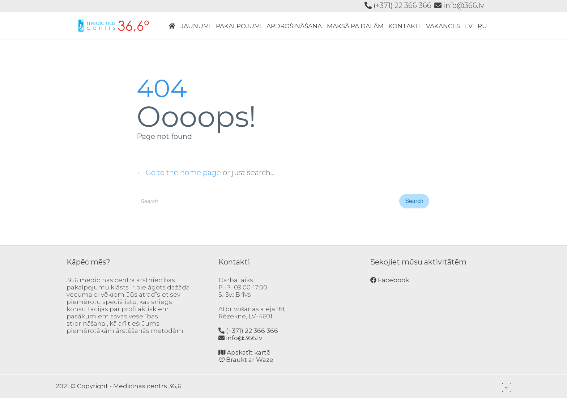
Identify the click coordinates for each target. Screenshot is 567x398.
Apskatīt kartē (244, 352)
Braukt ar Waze (245, 359)
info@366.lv (459, 5)
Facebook (389, 280)
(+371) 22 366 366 (397, 5)
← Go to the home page (179, 172)
